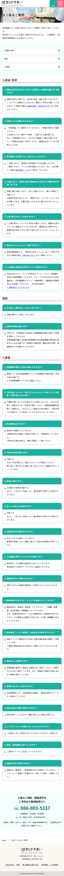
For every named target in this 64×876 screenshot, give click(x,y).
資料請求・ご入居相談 (50, 864)
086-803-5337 (37, 859)
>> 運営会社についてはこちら (18, 287)
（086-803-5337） (29, 255)
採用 (18, 864)
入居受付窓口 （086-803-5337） (38, 106)
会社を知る (10, 864)
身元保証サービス (22, 170)
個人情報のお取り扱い (30, 864)
